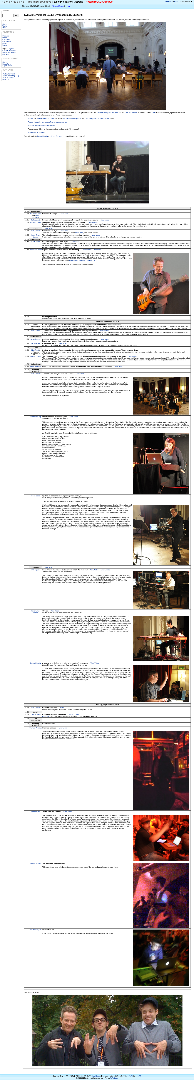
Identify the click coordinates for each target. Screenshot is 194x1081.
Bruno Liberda (42, 136)
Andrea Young (35, 417)
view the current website (68, 1)
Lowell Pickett (35, 356)
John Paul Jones (35, 250)
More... (5, 28)
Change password (9, 50)
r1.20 (139, 1076)
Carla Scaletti (35, 220)
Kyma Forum (7, 64)
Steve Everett (35, 339)
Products (5, 36)
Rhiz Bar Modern (131, 113)
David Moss (35, 331)
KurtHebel (96, 1076)
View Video (64, 214)
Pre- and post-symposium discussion (41, 125)
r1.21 (131, 1076)
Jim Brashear (35, 343)
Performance (87, 250)
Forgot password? (9, 52)
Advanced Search (58, 6)
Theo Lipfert (35, 812)
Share (4, 43)
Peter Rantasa (56, 136)
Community (6, 41)
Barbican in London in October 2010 (82, 261)
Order (4, 38)
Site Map (5, 54)
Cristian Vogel (35, 222)
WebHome (169, 1)
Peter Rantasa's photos (45, 118)
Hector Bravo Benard (35, 236)
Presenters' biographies (36, 132)
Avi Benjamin (35, 570)
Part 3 (78, 714)
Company (6, 39)
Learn (4, 45)
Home (4, 24)
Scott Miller (35, 242)
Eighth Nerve (7, 66)
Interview (97, 250)
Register (11, 49)
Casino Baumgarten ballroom (107, 113)
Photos (30, 118)
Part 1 (62, 708)
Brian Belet (35, 350)
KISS (176, 1)
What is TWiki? (7, 77)
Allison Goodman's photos (71, 118)
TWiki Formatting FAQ (10, 76)
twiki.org (5, 79)
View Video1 (95, 570)
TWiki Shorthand (8, 74)
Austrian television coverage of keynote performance (47, 122)
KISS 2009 (79, 233)
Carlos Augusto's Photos (94, 118)
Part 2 (71, 714)
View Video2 (105, 570)
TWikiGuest (114, 1078)
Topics (4, 26)
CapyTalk (45, 716)
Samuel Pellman (35, 728)
